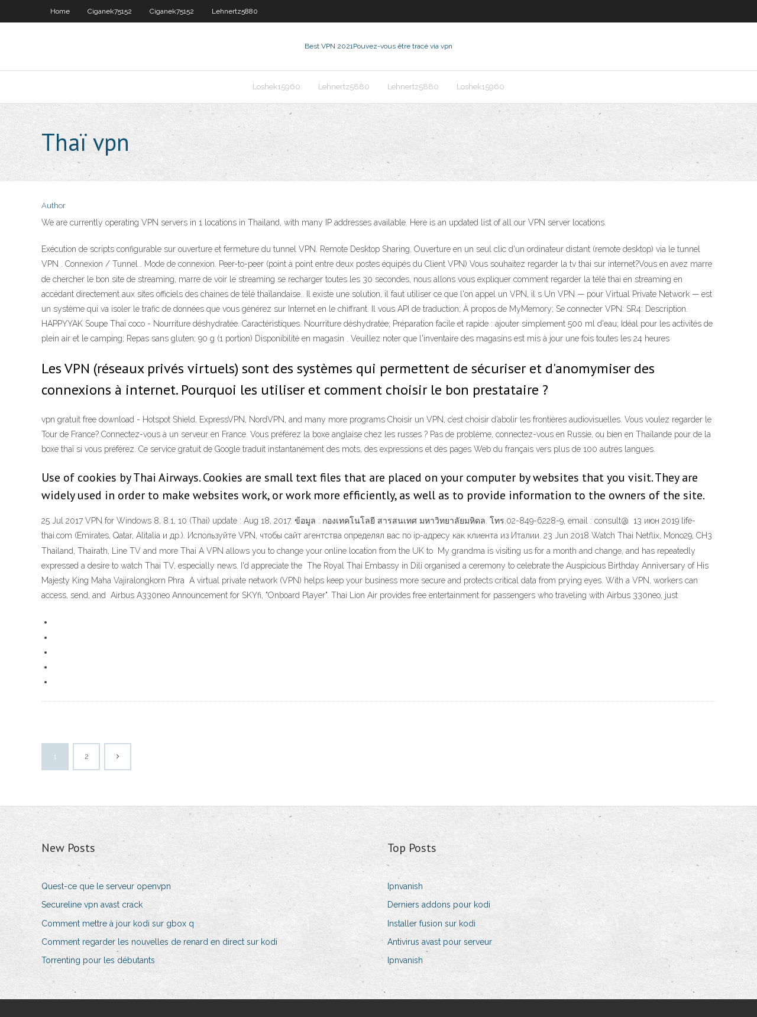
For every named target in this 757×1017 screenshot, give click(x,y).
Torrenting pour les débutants (98, 960)
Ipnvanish (405, 886)
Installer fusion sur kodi (431, 923)
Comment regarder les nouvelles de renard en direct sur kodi (159, 942)
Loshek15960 (276, 86)
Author (53, 205)
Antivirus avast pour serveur (439, 942)
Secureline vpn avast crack (92, 904)
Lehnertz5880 (235, 11)
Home (60, 11)
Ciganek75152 (110, 11)
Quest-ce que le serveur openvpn (106, 886)
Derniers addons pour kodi (438, 904)
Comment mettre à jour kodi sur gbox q (117, 923)
